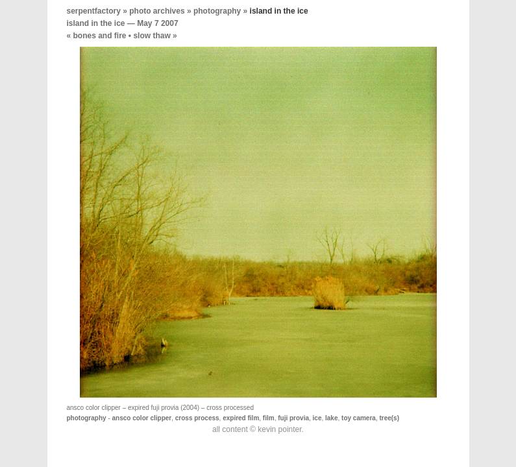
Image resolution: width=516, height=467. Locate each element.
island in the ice (96, 23)
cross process (197, 418)
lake (331, 418)
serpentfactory (94, 11)
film (269, 418)
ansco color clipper (142, 418)
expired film (241, 418)
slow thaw (151, 35)
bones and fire (100, 35)
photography (217, 11)
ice (317, 418)
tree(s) (389, 418)
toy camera (358, 418)
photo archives (156, 11)
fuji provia (293, 418)
